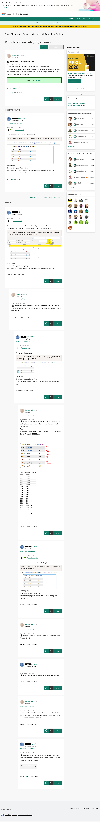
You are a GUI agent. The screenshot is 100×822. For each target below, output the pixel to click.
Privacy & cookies (75, 809)
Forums (34, 14)
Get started (83, 27)
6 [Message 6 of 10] (12, 179)
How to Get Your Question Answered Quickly (76, 104)
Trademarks (95, 809)
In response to (14, 123)
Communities (59, 14)
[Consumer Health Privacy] (25, 815)
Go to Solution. (37, 80)
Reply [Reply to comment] (57, 186)
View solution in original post (16, 173)
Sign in (78, 18)
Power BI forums (12, 34)
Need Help (16, 88)
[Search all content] (74, 23)
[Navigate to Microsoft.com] (7, 14)
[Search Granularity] (43, 23)
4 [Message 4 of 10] (21, 391)
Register (70, 18)
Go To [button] (90, 19)
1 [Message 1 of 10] (12, 93)
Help (84, 18)
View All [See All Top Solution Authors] (71, 146)
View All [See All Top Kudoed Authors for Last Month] (71, 187)
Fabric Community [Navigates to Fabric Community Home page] (22, 14)
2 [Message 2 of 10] (12, 275)
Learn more (5, 7)
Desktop (59, 34)
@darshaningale (19, 130)
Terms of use (86, 809)
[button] (44, 47)
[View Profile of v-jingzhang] (21, 118)
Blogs (67, 14)
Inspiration (42, 14)
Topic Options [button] (55, 47)
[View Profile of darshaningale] (16, 55)
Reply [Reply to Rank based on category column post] (57, 99)
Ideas (50, 14)
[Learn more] (74, 81)
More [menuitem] (74, 14)
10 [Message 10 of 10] (26, 777)
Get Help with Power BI (42, 34)
